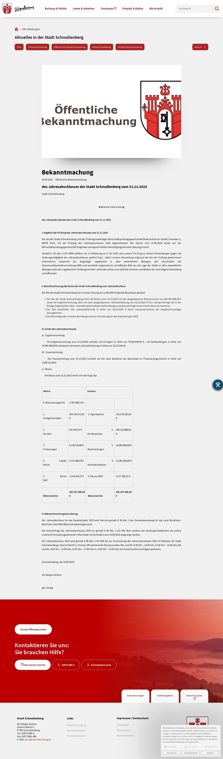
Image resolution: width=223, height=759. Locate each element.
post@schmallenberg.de (38, 739)
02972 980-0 (68, 664)
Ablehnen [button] (210, 753)
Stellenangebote (165, 695)
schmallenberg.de (17, 29)
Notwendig (170, 747)
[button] (217, 8)
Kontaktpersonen (101, 664)
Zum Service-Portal (34, 664)
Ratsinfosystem (194, 695)
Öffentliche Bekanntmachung (69, 47)
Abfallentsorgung (76, 725)
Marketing (211, 747)
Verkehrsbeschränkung (130, 47)
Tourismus (107, 8)
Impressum (123, 724)
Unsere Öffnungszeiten (33, 629)
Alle (19, 47)
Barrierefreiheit (125, 735)
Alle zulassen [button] (172, 753)
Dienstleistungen (135, 695)
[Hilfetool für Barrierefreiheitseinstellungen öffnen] (218, 385)
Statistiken (191, 747)
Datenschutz (124, 730)
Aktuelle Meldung (101, 47)
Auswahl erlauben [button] (190, 753)
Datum (198, 47)
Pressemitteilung (37, 47)
